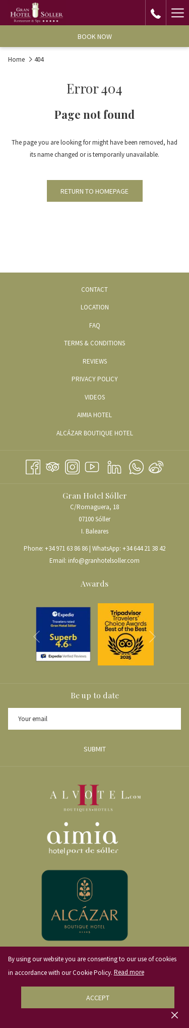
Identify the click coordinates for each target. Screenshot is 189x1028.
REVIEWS (95, 361)
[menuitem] (94, 289)
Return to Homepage (94, 191)
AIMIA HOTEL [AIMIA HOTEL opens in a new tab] (104, 416)
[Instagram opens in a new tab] (72, 465)
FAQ (94, 325)
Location (95, 307)
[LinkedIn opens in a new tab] (114, 465)
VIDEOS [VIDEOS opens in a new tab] (104, 398)
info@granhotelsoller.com (104, 560)
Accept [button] (97, 997)
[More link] (177, 12)
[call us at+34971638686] (156, 12)
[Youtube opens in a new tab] (92, 465)
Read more (129, 972)
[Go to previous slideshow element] (36, 636)
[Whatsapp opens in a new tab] (136, 465)
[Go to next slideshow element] (152, 636)
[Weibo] (156, 465)
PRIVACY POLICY (95, 379)
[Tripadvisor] (52, 465)
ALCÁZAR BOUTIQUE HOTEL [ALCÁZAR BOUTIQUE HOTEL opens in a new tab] (104, 434)
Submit (95, 748)
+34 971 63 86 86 (66, 548)
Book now (95, 36)
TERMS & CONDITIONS (94, 343)
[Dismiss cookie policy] (174, 1014)
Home (16, 59)
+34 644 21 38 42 (143, 548)
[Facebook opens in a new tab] (33, 465)
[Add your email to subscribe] (94, 719)
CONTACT (94, 289)
